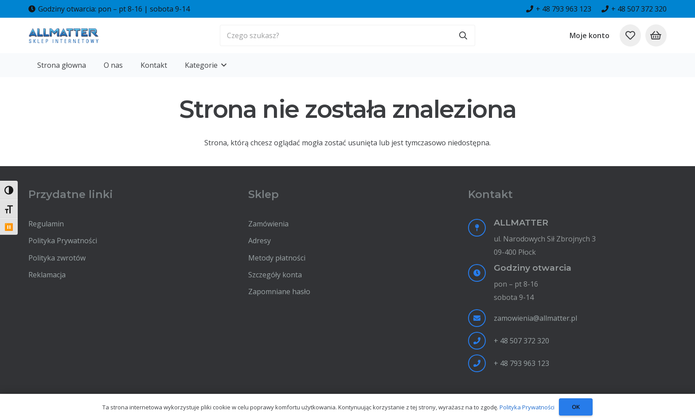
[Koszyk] (656, 35)
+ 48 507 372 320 (521, 341)
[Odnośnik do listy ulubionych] (630, 35)
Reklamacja (47, 275)
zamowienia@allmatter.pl (535, 318)
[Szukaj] (463, 35)
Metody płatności (276, 258)
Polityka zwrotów (57, 258)
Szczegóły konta (275, 275)
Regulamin (46, 224)
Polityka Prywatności (62, 240)
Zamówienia (268, 224)
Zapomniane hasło (279, 291)
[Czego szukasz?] (347, 35)
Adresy (259, 240)
